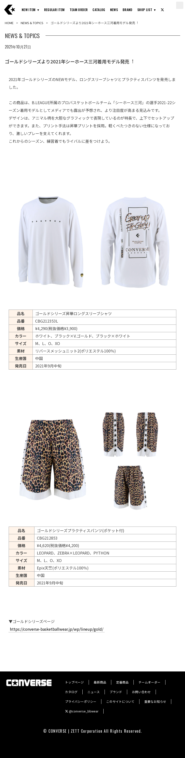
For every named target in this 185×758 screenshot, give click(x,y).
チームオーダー (149, 682)
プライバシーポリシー (80, 701)
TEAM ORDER (79, 9)
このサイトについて (120, 701)
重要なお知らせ (155, 701)
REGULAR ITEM (54, 9)
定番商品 (122, 682)
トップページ (74, 682)
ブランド (116, 692)
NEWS (114, 9)
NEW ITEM (29, 9)
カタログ (71, 692)
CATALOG (98, 9)
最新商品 (100, 682)
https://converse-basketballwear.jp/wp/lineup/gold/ (56, 629)
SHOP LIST (144, 9)
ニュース (93, 692)
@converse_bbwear (82, 711)
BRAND (127, 9)
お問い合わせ (141, 692)
